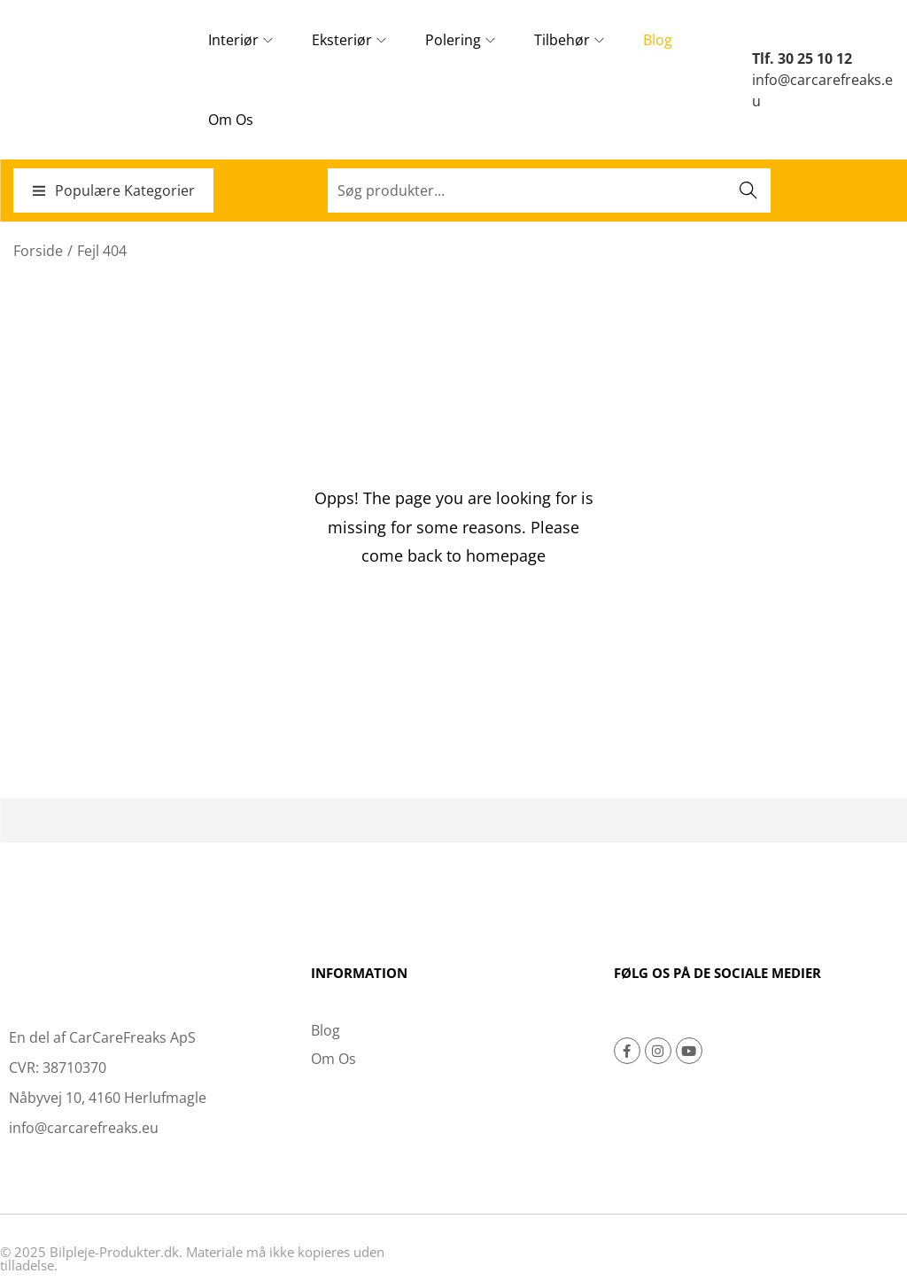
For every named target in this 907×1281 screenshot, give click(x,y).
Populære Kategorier (113, 190)
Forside (38, 250)
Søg (748, 190)
